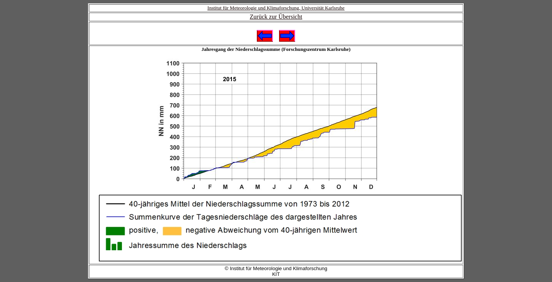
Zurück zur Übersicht (276, 16)
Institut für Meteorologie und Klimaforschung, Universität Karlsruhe (276, 8)
